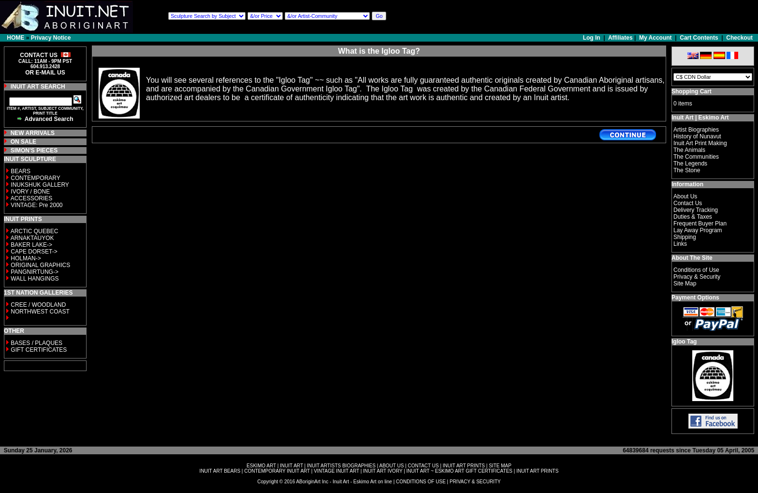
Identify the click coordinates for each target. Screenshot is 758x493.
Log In (592, 37)
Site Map (684, 283)
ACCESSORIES (32, 198)
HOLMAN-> (26, 258)
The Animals (689, 150)
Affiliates (620, 37)
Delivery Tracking (695, 210)
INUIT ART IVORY (382, 471)
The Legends (690, 163)
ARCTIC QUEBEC (34, 231)
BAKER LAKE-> (31, 244)
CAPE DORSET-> (34, 251)
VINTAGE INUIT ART (336, 471)
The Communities (696, 156)
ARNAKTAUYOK (32, 238)
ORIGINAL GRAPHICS (40, 265)
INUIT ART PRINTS (464, 465)
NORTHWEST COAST (39, 311)
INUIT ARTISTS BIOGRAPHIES (341, 465)
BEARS (20, 171)
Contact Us (687, 203)
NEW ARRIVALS (33, 133)
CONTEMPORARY (35, 178)
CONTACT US (423, 465)
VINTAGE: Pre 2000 (36, 205)
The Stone (686, 170)
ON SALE (23, 141)
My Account (655, 37)
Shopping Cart (691, 91)
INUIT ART (291, 465)
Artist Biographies (696, 129)
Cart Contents (699, 37)
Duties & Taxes (692, 216)
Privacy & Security (696, 276)
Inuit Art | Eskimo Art (700, 117)
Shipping (684, 237)
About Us (685, 196)
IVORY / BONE (30, 191)
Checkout (739, 37)
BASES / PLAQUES (36, 343)
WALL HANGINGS (34, 278)
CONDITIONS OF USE (421, 481)
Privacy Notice (51, 37)
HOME (15, 37)
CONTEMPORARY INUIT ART (277, 471)
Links (680, 243)
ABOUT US (391, 465)
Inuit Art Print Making (700, 143)
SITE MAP (500, 465)
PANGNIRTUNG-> (34, 272)
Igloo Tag (684, 341)
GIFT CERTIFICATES (39, 349)
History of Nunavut (697, 136)
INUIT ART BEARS (220, 471)
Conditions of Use (696, 270)
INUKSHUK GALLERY (40, 184)
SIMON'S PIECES (34, 150)
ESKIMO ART (261, 465)
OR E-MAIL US (45, 72)
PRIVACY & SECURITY (475, 481)
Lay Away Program (697, 230)
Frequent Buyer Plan (700, 223)
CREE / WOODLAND (37, 304)
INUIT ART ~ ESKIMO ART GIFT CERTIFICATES (459, 471)
